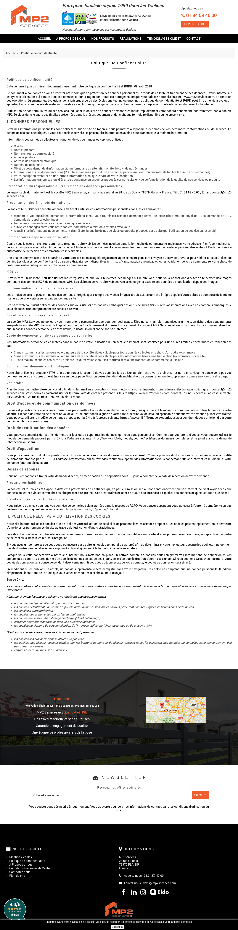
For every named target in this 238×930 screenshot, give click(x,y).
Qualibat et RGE (75, 712)
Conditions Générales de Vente (29, 868)
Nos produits (102, 38)
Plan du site (17, 875)
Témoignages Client (164, 38)
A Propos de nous (20, 864)
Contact (193, 38)
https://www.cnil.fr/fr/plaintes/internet (92, 509)
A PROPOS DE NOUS (71, 38)
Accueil (44, 38)
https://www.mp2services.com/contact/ (155, 393)
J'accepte (117, 926)
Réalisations (130, 38)
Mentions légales (20, 857)
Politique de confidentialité (27, 861)
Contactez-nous (19, 872)
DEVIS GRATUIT (195, 24)
